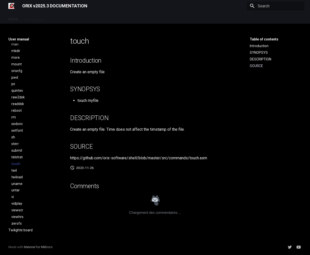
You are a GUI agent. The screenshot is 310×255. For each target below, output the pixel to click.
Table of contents (264, 39)
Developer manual (63, 18)
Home (13, 18)
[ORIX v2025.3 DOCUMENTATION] (11, 6)
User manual (33, 18)
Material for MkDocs (38, 247)
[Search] (276, 5)
